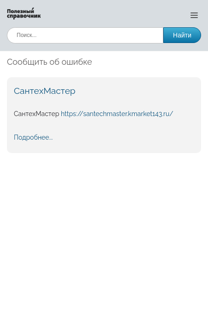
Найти (182, 35)
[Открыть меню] (194, 15)
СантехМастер (45, 91)
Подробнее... (33, 137)
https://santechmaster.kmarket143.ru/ (117, 113)
